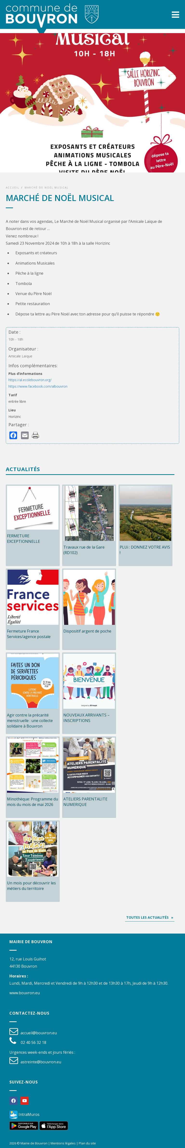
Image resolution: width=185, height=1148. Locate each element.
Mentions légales (63, 1143)
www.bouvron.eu (24, 992)
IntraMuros (24, 1114)
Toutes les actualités (147, 917)
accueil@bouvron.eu (38, 1033)
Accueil (12, 187)
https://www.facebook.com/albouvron (37, 386)
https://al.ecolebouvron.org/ (30, 380)
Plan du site (87, 1143)
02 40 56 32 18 (33, 1042)
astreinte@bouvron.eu (40, 1062)
